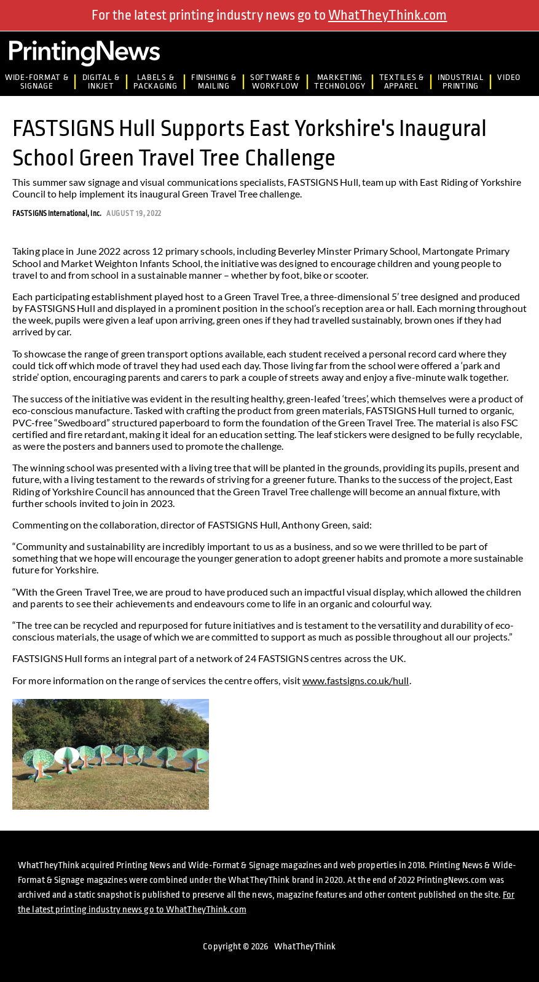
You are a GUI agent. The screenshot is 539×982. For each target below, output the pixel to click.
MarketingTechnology (339, 82)
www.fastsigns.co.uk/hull (355, 680)
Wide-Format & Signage (36, 82)
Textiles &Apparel (401, 82)
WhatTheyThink (305, 946)
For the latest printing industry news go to (269, 15)
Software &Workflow (275, 82)
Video (509, 77)
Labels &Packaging (155, 82)
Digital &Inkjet (101, 82)
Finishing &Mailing (214, 82)
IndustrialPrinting (461, 82)
